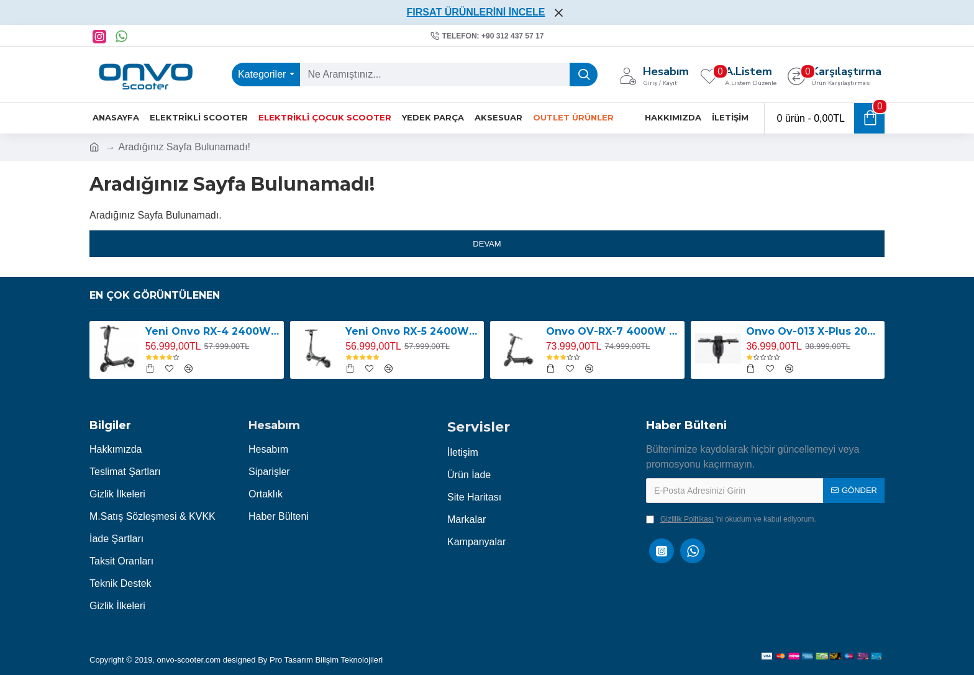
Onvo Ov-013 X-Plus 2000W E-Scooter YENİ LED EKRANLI (813, 331)
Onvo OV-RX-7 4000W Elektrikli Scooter (613, 331)
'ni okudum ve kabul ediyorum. (731, 519)
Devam (487, 243)
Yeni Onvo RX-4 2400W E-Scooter (212, 331)
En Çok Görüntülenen (154, 295)
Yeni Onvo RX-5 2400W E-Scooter (412, 331)
